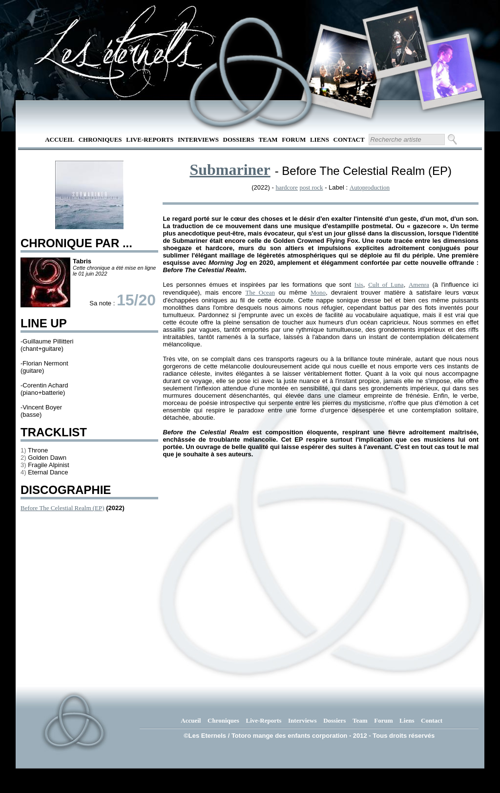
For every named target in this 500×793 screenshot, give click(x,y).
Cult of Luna (386, 284)
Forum (294, 139)
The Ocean (260, 292)
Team (268, 139)
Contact (349, 139)
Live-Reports (149, 139)
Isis (358, 284)
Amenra (419, 284)
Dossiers (238, 139)
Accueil (59, 139)
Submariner (229, 169)
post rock (311, 187)
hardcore (286, 187)
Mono (318, 292)
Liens (319, 139)
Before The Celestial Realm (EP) (62, 508)
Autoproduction (370, 187)
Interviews (198, 139)
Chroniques (100, 139)
